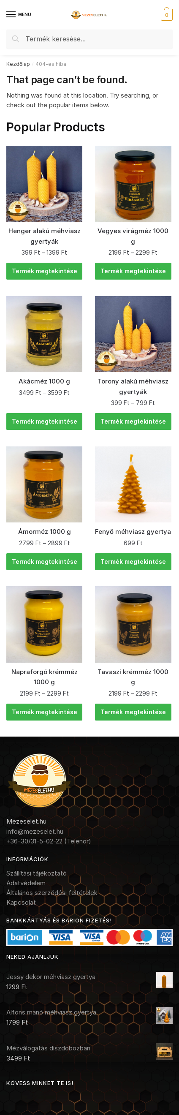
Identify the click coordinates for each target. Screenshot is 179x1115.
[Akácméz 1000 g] (44, 334)
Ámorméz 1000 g (44, 532)
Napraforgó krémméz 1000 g (44, 677)
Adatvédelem (26, 883)
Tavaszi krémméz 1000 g (133, 677)
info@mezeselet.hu (34, 831)
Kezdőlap (18, 64)
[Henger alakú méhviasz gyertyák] (44, 184)
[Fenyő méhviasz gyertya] (133, 484)
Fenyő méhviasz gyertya (133, 532)
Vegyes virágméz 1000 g (133, 236)
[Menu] (19, 14)
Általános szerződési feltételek (52, 893)
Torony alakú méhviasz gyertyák (133, 386)
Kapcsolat (21, 902)
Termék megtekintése (44, 271)
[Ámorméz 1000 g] (44, 484)
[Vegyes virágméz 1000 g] (133, 184)
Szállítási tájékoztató (36, 873)
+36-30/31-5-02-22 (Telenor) (48, 841)
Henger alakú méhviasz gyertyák (44, 236)
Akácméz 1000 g (44, 381)
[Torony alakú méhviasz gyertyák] (133, 334)
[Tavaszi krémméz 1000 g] (133, 624)
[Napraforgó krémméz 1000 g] (44, 624)
